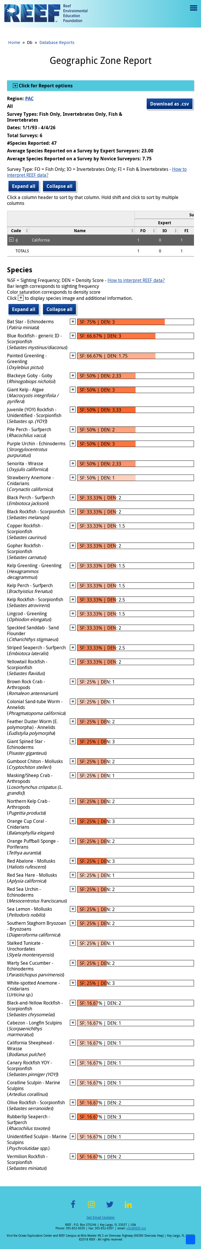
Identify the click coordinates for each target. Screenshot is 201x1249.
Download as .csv (169, 104)
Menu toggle (193, 12)
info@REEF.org (136, 1228)
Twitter (110, 1208)
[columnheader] (166, 223)
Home (14, 42)
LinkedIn (128, 1208)
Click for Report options (45, 85)
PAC (29, 98)
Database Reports (56, 42)
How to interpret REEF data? (136, 280)
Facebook (73, 1208)
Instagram (91, 1208)
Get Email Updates (100, 1217)
